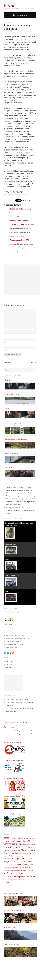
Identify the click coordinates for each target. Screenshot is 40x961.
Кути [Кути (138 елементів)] (24, 847)
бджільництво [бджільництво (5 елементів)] (20, 867)
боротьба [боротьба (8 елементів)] (30, 867)
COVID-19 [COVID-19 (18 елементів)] (8, 838)
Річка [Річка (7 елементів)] (12, 853)
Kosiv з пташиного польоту (13, 575)
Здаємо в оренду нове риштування (16, 439)
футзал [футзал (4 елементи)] (31, 880)
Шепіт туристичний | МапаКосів (16, 708)
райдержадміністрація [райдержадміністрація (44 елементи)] (24, 876)
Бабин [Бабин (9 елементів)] (19, 838)
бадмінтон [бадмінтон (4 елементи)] (6, 867)
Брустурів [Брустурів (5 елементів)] (31, 838)
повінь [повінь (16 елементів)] (10, 877)
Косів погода (8, 625)
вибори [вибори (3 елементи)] (17, 870)
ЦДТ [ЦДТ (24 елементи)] (28, 861)
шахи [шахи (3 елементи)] (11, 883)
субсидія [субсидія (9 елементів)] (11, 880)
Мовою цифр (15, 209)
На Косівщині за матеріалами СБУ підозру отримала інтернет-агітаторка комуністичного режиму (21, 510)
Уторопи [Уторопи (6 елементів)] (16, 862)
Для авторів (9, 661)
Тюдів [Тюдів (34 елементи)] (6, 861)
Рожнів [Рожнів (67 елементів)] (32, 849)
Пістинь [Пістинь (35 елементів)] (25, 850)
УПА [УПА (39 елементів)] (12, 861)
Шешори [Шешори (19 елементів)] (17, 864)
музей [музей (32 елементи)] (21, 873)
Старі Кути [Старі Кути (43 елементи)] (19, 858)
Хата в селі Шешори (11, 453)
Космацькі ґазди (10, 544)
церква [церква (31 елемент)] (7, 882)
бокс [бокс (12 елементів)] (25, 867)
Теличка (7, 380)
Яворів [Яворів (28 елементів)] (30, 864)
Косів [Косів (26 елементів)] (19, 847)
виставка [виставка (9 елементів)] (22, 870)
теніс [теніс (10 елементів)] (21, 880)
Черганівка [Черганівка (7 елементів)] (7, 865)
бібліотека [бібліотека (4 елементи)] (6, 870)
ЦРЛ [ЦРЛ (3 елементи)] (31, 862)
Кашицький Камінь (10, 927)
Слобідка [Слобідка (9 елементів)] (12, 856)
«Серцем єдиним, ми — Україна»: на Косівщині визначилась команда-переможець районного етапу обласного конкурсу (21, 502)
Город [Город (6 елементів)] (27, 844)
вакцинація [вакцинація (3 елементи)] (12, 870)
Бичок (7, 408)
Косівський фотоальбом (13, 641)
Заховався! (8, 559)
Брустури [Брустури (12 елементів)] (25, 838)
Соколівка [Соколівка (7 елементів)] (28, 856)
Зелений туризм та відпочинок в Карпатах (19, 638)
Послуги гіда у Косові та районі (14, 814)
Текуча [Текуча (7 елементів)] (33, 859)
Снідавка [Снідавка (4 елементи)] (22, 856)
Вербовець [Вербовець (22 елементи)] (18, 841)
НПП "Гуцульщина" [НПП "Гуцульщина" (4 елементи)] (13, 850)
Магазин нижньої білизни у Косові (15, 796)
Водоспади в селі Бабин (11, 944)
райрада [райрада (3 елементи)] (6, 880)
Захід (7, 591)
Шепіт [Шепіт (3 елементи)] (12, 865)
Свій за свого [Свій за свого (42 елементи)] (20, 853)
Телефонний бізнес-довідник (15, 644)
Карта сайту (9, 664)
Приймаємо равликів (12, 394)
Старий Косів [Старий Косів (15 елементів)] (9, 859)
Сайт (5, 350)
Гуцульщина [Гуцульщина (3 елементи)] (32, 844)
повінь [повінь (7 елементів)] (6, 877)
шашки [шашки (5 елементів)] (15, 883)
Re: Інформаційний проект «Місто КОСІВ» (19, 731)
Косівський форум (11, 647)
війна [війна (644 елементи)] (8, 873)
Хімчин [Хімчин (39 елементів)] (22, 861)
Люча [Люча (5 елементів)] (29, 847)
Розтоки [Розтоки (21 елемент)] (7, 853)
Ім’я (5, 335)
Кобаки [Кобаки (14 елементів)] (6, 847)
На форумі (10, 727)
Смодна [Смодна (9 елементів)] (17, 856)
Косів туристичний (23, 699)
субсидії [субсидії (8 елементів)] (16, 880)
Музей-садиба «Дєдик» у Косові (14, 893)
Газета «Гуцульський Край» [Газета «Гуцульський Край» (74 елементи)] (17, 842)
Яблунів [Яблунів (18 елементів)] (24, 864)
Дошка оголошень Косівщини (15, 636)
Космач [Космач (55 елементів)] (13, 847)
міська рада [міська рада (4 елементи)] (27, 874)
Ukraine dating (8, 722)
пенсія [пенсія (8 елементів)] (33, 874)
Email (6, 343)
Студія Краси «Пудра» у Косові (13, 778)
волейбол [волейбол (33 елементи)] (29, 870)
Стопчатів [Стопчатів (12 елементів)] (27, 859)
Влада (15, 32)
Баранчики (8, 467)
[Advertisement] (13, 683)
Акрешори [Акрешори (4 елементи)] (14, 838)
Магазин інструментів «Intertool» (14, 742)
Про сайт (8, 667)
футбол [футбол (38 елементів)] (26, 879)
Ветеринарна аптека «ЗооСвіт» (13, 760)
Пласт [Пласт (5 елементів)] (19, 850)
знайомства (25, 722)
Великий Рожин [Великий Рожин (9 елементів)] (9, 841)
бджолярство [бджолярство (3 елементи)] (13, 867)
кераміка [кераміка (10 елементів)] (15, 874)
